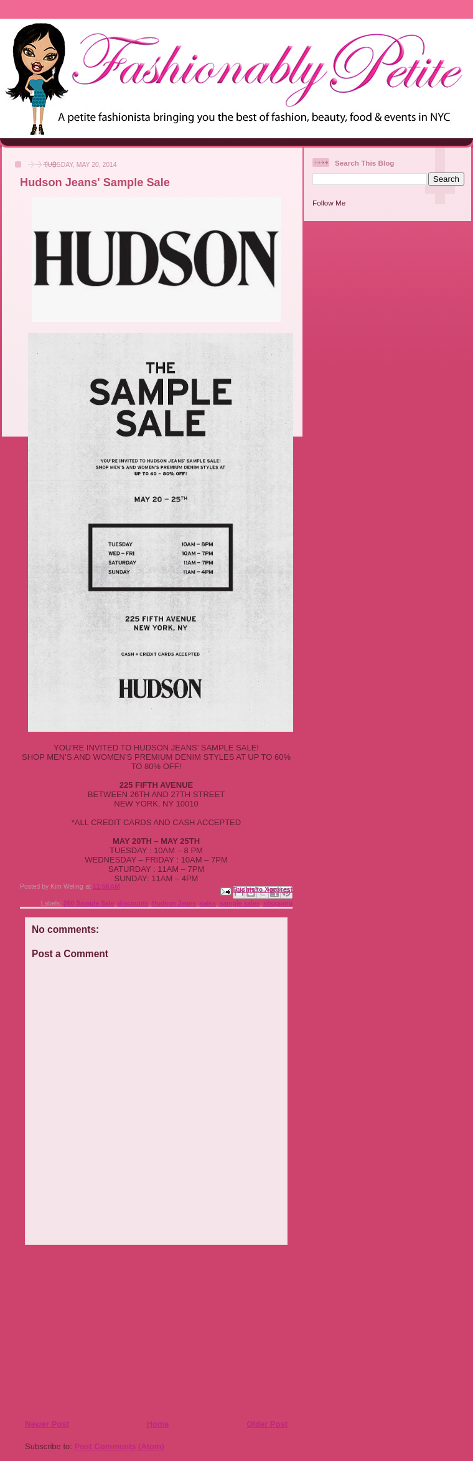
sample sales (240, 903)
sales (208, 903)
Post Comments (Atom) (119, 1446)
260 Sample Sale (88, 903)
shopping (278, 903)
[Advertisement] (100, 1331)
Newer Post (47, 1424)
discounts (133, 903)
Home (157, 1424)
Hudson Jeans (174, 903)
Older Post (267, 1424)
